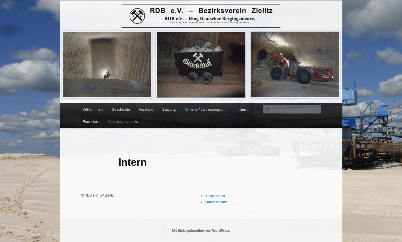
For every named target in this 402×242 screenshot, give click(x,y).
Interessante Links (123, 121)
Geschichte (121, 109)
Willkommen (93, 109)
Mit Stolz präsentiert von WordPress (201, 231)
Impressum (215, 196)
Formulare (91, 121)
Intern (242, 109)
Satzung (169, 109)
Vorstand (146, 109)
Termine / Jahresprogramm (207, 109)
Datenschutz (216, 202)
